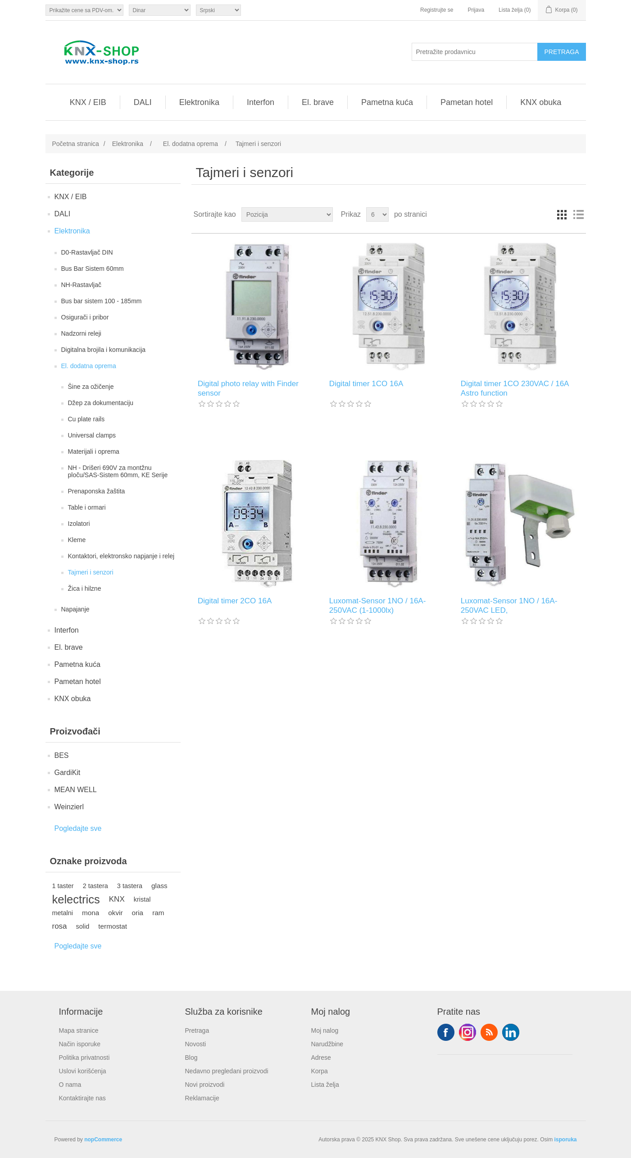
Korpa (319, 1071)
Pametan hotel (466, 102)
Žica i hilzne (84, 588)
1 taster (63, 885)
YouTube (510, 1032)
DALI (143, 102)
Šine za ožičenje (91, 386)
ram (158, 912)
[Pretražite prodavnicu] (475, 52)
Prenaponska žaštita (96, 491)
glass (159, 885)
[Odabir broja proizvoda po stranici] (377, 214)
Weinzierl (69, 807)
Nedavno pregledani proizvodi (226, 1071)
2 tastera (95, 885)
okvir (115, 912)
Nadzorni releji (81, 333)
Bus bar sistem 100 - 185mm (101, 301)
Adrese (321, 1057)
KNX (117, 899)
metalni (62, 912)
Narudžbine (327, 1044)
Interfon (260, 102)
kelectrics (76, 899)
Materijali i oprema (93, 451)
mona (90, 912)
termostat (112, 926)
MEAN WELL (75, 789)
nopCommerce (103, 1139)
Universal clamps (92, 435)
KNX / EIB (88, 102)
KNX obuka (540, 102)
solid (83, 926)
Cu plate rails (86, 419)
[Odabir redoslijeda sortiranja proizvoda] (287, 214)
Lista (578, 214)
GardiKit (67, 772)
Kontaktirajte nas (82, 1098)
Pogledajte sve (78, 828)
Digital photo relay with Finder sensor (248, 388)
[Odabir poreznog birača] (84, 10)
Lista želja (325, 1084)
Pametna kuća (387, 102)
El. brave (318, 102)
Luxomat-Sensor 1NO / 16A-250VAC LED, (509, 605)
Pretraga (197, 1030)
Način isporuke (80, 1044)
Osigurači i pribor (85, 317)
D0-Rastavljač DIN (87, 252)
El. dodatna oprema (88, 365)
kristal (142, 899)
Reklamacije (202, 1098)
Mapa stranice (79, 1030)
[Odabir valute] (160, 10)
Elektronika (199, 102)
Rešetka (562, 214)
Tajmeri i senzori (90, 572)
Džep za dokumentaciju (101, 402)
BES (61, 755)
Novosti (195, 1044)
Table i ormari (87, 507)
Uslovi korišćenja (82, 1071)
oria (138, 912)
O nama (70, 1084)
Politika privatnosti (84, 1057)
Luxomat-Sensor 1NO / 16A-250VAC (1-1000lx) (377, 605)
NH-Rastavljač (81, 284)
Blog (191, 1057)
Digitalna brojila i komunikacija (103, 349)
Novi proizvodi (205, 1084)
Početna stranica (75, 143)
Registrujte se (436, 10)
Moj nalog (325, 1030)
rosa (59, 926)
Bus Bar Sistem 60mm (92, 268)
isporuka (565, 1139)
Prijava (476, 10)
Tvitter (467, 1032)
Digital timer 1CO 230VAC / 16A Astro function (515, 388)
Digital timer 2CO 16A (235, 601)
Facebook (445, 1032)
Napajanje (75, 609)
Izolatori (79, 523)
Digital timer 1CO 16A (366, 383)
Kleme (77, 539)
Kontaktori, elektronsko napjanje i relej (121, 556)
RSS (489, 1032)
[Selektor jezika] (218, 10)
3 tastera (129, 885)
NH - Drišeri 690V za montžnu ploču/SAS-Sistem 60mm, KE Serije (118, 471)
